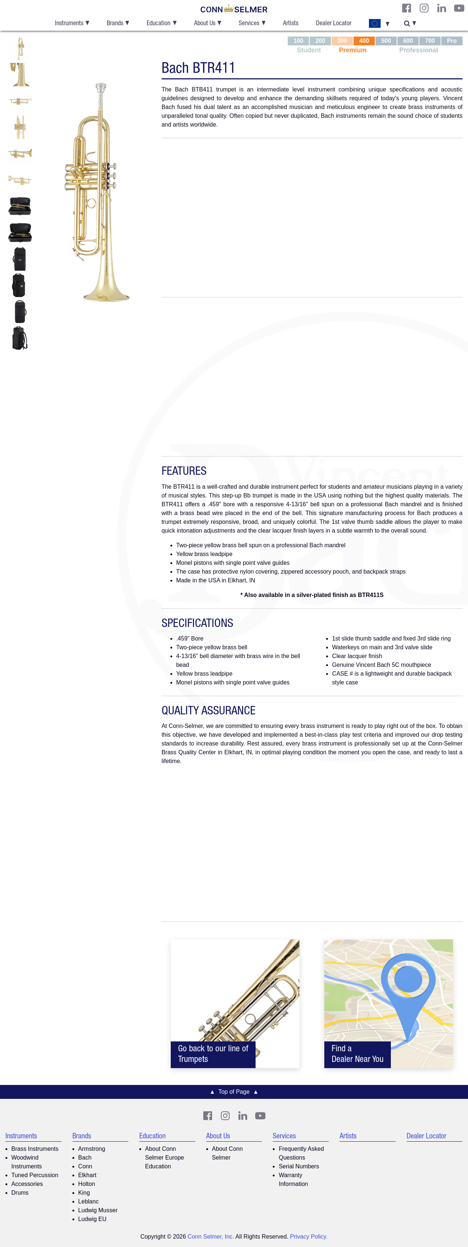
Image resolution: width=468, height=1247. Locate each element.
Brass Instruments (34, 1149)
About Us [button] (204, 23)
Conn (85, 1166)
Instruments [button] (69, 23)
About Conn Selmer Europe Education (164, 1157)
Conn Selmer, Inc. (211, 1236)
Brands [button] (115, 23)
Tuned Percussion (34, 1175)
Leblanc (88, 1201)
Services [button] (249, 23)
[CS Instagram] (424, 8)
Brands (81, 1137)
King (84, 1193)
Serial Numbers (299, 1166)
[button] (379, 23)
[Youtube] (459, 8)
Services (284, 1137)
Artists (290, 23)
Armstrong (91, 1149)
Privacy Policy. (309, 1236)
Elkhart (87, 1175)
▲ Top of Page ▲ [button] (234, 1092)
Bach (84, 1157)
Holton (86, 1184)
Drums (20, 1193)
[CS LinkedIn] (441, 8)
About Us (218, 1137)
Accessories (27, 1184)
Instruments (21, 1137)
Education (152, 1137)
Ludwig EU (92, 1219)
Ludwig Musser (98, 1210)
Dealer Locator (333, 23)
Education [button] (158, 23)
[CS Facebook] (406, 8)
